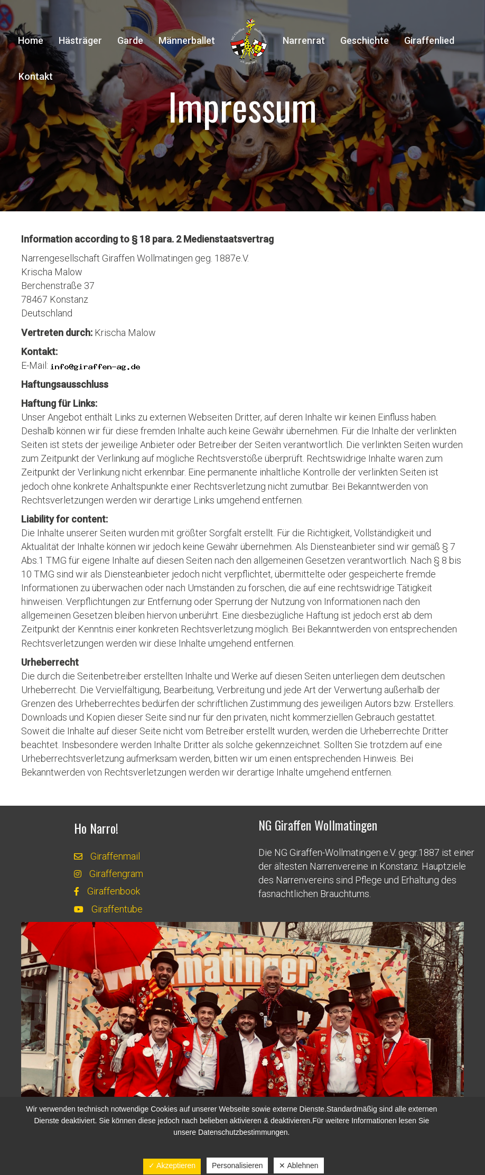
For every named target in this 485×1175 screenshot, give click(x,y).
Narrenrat (304, 40)
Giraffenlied (429, 40)
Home (30, 40)
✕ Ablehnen (298, 1165)
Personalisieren (237, 1165)
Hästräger (80, 40)
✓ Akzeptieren (171, 1165)
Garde (130, 40)
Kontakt (35, 76)
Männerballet (186, 40)
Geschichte (364, 40)
